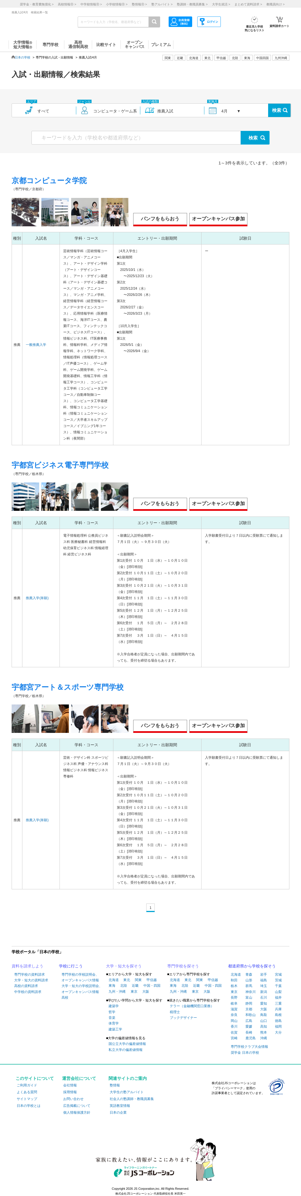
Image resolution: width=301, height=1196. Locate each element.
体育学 (114, 1023)
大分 (278, 1032)
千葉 (278, 986)
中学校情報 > (91, 4)
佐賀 (234, 1032)
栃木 (234, 986)
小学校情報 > (116, 4)
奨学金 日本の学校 (245, 1053)
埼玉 (263, 986)
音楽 (112, 1018)
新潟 (263, 992)
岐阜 (234, 1003)
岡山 (234, 1021)
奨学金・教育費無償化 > (37, 4)
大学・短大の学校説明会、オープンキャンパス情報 (82, 989)
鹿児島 (250, 1038)
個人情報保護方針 (76, 1113)
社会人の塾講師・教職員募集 (132, 1099)
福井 (278, 998)
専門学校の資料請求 (29, 975)
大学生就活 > (221, 4)
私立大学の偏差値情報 (126, 1050)
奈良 (234, 1015)
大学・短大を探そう (124, 966)
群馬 (248, 986)
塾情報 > (139, 4)
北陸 (123, 986)
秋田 (234, 980)
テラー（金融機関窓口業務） (192, 1006)
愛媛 (248, 1026)
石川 (263, 998)
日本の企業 (118, 1113)
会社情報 (70, 1085)
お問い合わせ (73, 1099)
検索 (276, 110)
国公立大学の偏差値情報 (127, 1044)
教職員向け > (275, 4)
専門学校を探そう (183, 966)
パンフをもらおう (160, 218)
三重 (278, 1003)
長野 (234, 998)
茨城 (278, 980)
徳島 (278, 1021)
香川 (234, 1026)
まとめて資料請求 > (248, 4)
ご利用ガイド (27, 1085)
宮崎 (234, 1038)
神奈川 (250, 992)
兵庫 (278, 1009)
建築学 (114, 1006)
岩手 (263, 975)
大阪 (145, 992)
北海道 (193, 58)
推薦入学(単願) (37, 598)
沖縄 (263, 1038)
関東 (138, 980)
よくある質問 (27, 1092)
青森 (248, 975)
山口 (263, 1021)
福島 (263, 980)
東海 (112, 986)
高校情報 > (67, 4)
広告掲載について (76, 1106)
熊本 (263, 1032)
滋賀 (234, 1009)
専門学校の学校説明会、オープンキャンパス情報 (80, 977)
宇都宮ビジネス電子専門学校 (60, 465)
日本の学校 (22, 57)
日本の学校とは (29, 1106)
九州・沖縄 (117, 992)
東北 (126, 980)
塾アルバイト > (162, 4)
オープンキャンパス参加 (218, 218)
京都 (248, 1009)
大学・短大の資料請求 (31, 980)
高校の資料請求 (26, 986)
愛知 (263, 1003)
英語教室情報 (120, 1106)
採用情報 (70, 1092)
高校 (65, 998)
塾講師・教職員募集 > (192, 4)
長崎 (248, 1032)
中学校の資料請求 (27, 992)
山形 (248, 980)
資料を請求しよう (27, 966)
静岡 (248, 1003)
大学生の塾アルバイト (127, 1092)
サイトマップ (27, 1099)
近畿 (135, 986)
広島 (248, 1021)
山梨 (278, 992)
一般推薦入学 (36, 345)
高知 (263, 1026)
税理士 (175, 1012)
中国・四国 (151, 986)
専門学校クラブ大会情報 (249, 1047)
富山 (248, 998)
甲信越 (152, 980)
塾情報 (115, 1085)
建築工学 (115, 1029)
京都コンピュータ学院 (49, 180)
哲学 (112, 1012)
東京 (134, 992)
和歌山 (250, 1015)
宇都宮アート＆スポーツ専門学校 (68, 687)
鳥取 (263, 1015)
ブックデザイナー (183, 1018)
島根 (278, 1015)
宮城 (278, 975)
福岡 (278, 1026)
